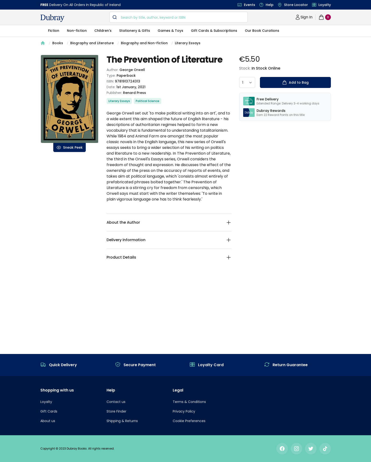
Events (249, 4)
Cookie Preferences (189, 421)
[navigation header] (52, 18)
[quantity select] (247, 82)
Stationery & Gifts (134, 30)
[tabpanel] (69, 99)
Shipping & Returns (122, 421)
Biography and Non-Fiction (144, 43)
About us (47, 421)
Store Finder (116, 411)
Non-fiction (77, 30)
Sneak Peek (69, 147)
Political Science (147, 101)
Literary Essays (187, 43)
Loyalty (324, 4)
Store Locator (296, 4)
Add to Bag (295, 82)
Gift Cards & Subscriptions (214, 30)
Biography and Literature (92, 43)
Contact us (116, 401)
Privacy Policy (184, 411)
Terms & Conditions (189, 401)
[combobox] (178, 17)
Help (270, 4)
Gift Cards (48, 411)
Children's (103, 30)
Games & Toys (170, 30)
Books (57, 43)
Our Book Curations (262, 30)
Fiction (53, 30)
